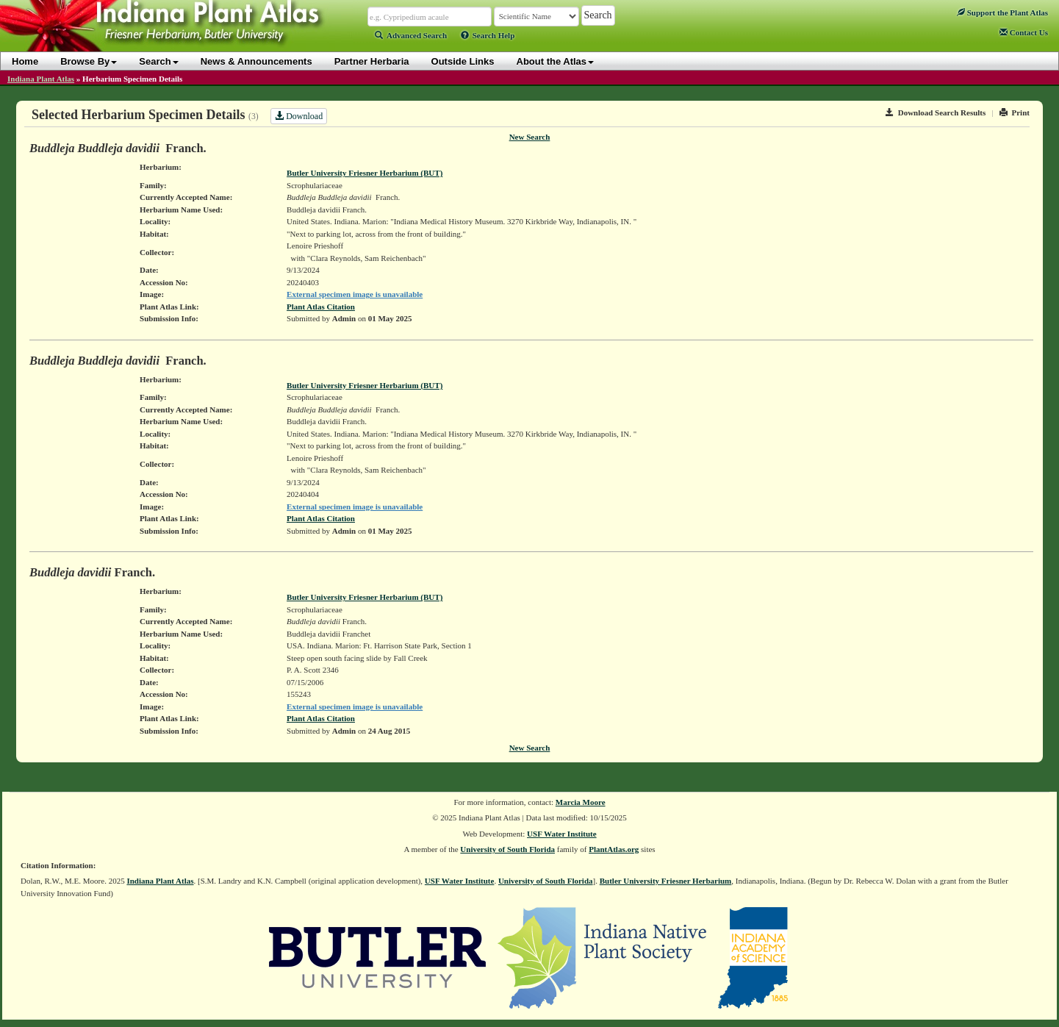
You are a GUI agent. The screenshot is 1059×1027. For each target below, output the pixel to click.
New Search (529, 136)
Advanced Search (411, 35)
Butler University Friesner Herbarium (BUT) (364, 172)
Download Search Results (936, 112)
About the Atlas (556, 61)
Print (1014, 112)
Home (25, 61)
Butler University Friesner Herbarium (666, 880)
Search (158, 61)
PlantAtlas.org (614, 849)
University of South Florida (507, 849)
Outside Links (463, 61)
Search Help (488, 35)
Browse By (88, 61)
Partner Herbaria (371, 61)
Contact (1023, 32)
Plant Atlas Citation (321, 306)
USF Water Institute (562, 833)
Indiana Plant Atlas (40, 78)
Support (1002, 12)
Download (299, 116)
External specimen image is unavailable (355, 294)
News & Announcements (256, 61)
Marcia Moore (581, 802)
